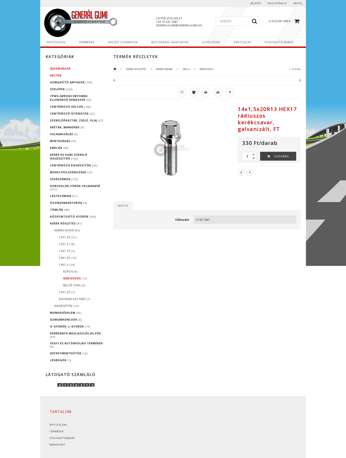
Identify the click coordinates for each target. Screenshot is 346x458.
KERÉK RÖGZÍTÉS (66, 223)
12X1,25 (68, 237)
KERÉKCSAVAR (67, 230)
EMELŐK (59, 148)
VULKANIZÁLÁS (64, 134)
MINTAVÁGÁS (63, 141)
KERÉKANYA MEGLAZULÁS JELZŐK (75, 334)
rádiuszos (75, 278)
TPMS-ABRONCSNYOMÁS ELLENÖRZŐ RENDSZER (70, 98)
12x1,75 (67, 251)
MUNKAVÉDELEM (65, 313)
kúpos (70, 271)
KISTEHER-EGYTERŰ (75, 299)
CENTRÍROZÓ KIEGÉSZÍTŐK (73, 165)
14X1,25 (68, 258)
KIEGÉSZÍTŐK (66, 306)
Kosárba (281, 156)
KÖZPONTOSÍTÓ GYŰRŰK (73, 216)
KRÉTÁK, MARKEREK (67, 127)
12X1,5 (67, 244)
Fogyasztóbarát (62, 438)
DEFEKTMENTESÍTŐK (69, 353)
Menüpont (57, 444)
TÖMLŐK (60, 210)
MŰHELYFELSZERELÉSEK (71, 172)
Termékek (57, 431)
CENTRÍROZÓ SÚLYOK (70, 107)
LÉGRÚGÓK (60, 360)
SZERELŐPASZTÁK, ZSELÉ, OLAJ (76, 120)
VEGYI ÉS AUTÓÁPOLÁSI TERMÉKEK (76, 344)
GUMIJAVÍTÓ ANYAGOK (71, 82)
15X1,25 (67, 292)
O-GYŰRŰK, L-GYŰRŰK (70, 326)
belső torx (74, 285)
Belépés (256, 3)
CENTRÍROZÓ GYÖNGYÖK (72, 113)
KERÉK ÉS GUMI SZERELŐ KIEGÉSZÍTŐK (68, 156)
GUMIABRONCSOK (66, 320)
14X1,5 (67, 265)
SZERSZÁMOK (64, 179)
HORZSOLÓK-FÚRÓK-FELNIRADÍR (75, 187)
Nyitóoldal (58, 424)
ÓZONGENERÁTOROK (68, 203)
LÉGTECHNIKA (63, 196)
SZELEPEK (61, 89)
